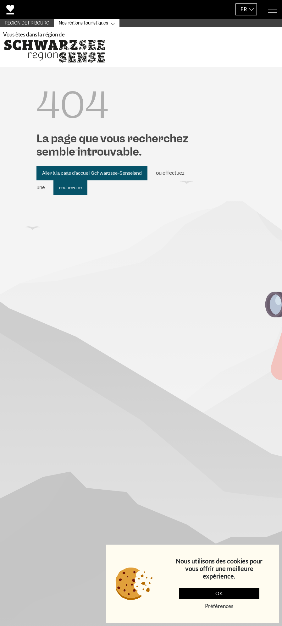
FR (244, 9)
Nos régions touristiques (83, 23)
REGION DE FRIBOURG (27, 23)
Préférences (219, 606)
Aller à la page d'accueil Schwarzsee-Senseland (92, 174)
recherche (70, 188)
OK (219, 593)
